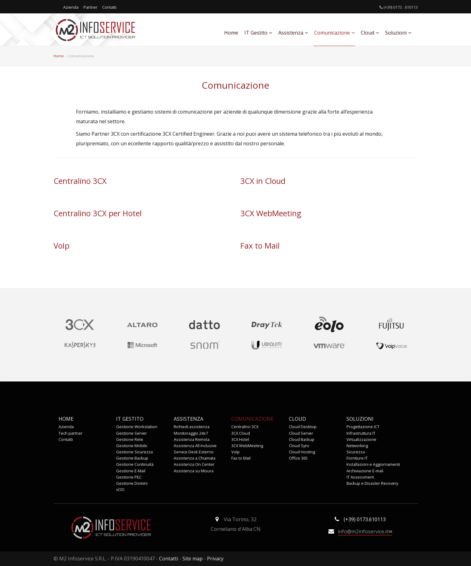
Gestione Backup (132, 458)
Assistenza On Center (194, 464)
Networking (357, 445)
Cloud (370, 32)
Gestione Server (131, 433)
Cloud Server (301, 433)
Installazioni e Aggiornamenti (373, 464)
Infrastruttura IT (360, 433)
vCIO (120, 489)
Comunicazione (334, 32)
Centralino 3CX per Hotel (98, 213)
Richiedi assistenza (192, 426)
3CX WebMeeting (270, 213)
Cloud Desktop (303, 426)
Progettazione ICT (362, 426)
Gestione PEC (129, 477)
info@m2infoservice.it (365, 531)
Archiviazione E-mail (364, 471)
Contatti (109, 7)
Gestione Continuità (134, 464)
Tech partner (70, 433)
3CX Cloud (240, 433)
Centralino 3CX (80, 180)
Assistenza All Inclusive (195, 445)
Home (231, 32)
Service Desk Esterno (194, 452)
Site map (192, 558)
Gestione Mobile (131, 445)
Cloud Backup (301, 439)
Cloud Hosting (302, 452)
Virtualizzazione (361, 439)
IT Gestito (258, 32)
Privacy (215, 558)
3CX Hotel (240, 439)
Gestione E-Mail (130, 471)
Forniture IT (357, 458)
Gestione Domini (132, 483)
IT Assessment (360, 477)
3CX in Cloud (262, 180)
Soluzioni (398, 32)
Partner (90, 7)
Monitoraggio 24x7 (191, 433)
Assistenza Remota (192, 439)
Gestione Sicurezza (134, 452)
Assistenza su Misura (194, 471)
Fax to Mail (260, 245)
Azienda (70, 7)
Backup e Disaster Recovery (372, 483)
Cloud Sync (299, 445)
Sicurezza (355, 452)
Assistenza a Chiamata (194, 458)
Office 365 (298, 458)
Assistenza (293, 32)
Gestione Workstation (136, 426)
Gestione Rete (129, 439)
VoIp (61, 245)
